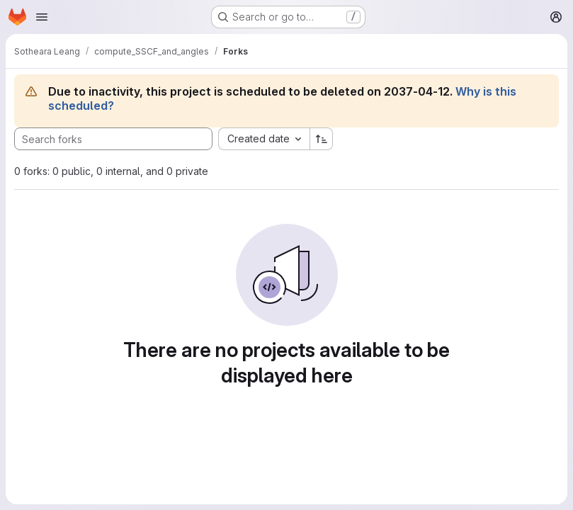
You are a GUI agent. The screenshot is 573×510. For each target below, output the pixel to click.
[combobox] (264, 139)
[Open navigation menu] (41, 17)
